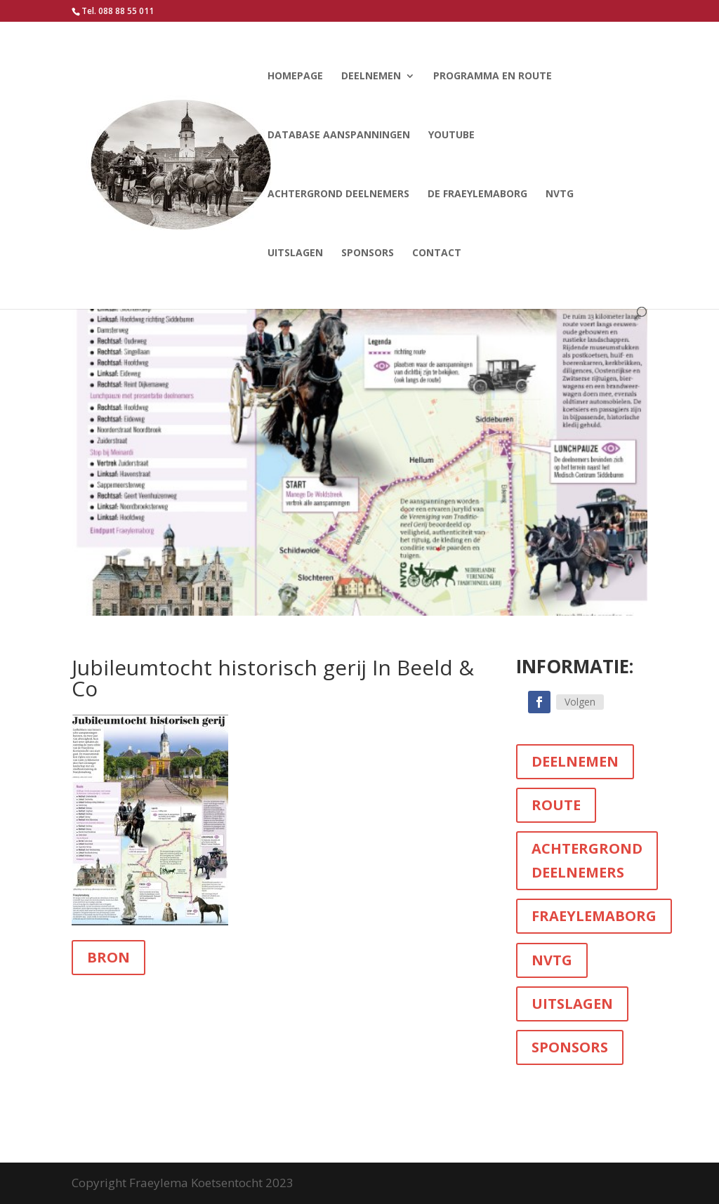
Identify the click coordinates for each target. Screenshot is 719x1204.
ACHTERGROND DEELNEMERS (587, 860)
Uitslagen (295, 253)
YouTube (451, 135)
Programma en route (492, 76)
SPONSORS (570, 1047)
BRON (108, 957)
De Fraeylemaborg (477, 194)
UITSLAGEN (572, 1003)
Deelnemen (371, 76)
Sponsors (367, 253)
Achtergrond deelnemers (338, 194)
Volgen (580, 701)
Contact (436, 253)
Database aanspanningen (339, 135)
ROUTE (556, 804)
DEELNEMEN (575, 761)
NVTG (560, 194)
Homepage (295, 76)
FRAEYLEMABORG (594, 915)
